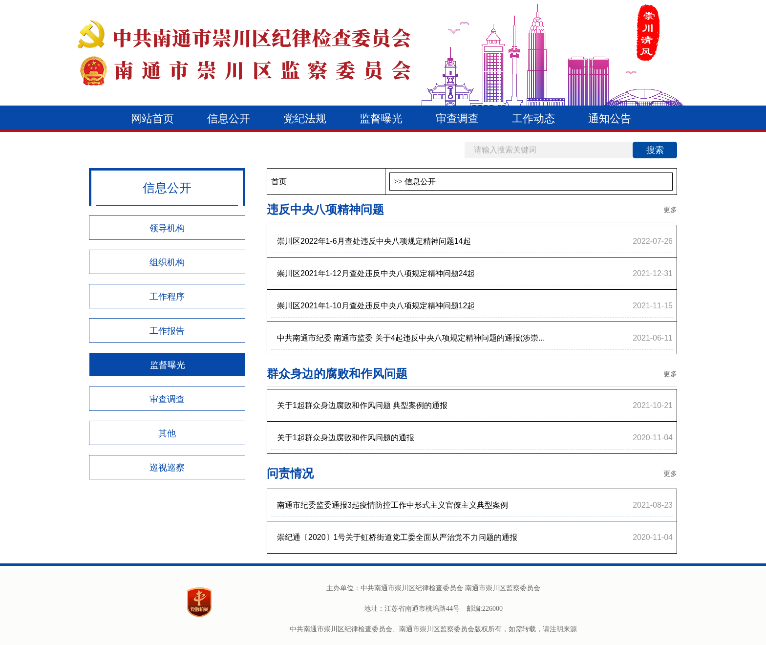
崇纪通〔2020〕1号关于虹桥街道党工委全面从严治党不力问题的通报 (397, 537)
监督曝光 (381, 118)
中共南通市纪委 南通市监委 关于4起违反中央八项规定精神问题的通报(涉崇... (411, 338)
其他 (167, 433)
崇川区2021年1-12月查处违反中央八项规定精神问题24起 (376, 273)
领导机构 (167, 228)
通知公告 (609, 118)
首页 (279, 181)
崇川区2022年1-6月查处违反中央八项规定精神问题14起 (374, 241)
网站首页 (152, 118)
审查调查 (457, 118)
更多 (670, 210)
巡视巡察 (167, 468)
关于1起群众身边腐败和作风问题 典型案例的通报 (362, 405)
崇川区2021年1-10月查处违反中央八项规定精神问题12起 (376, 305)
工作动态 (533, 118)
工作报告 (167, 331)
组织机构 (167, 262)
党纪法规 (304, 118)
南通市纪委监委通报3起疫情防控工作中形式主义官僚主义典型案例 (392, 505)
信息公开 (228, 118)
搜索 (655, 150)
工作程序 (167, 296)
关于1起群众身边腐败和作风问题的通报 (345, 437)
